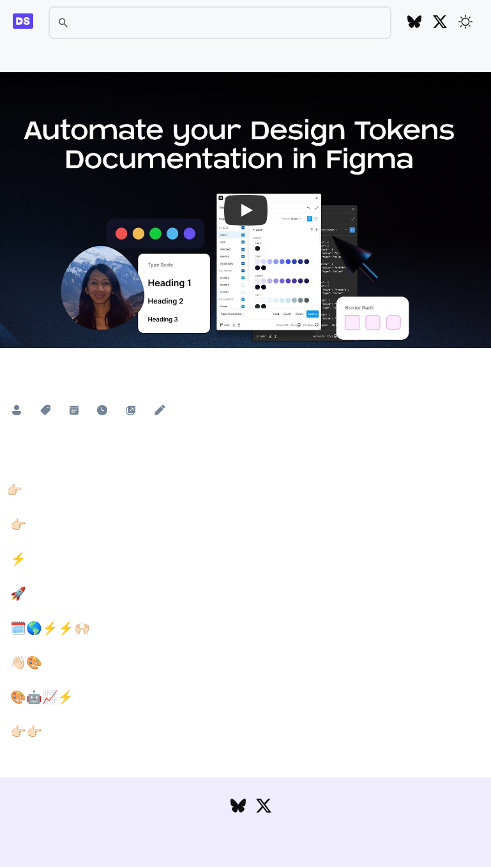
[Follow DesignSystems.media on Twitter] (440, 22)
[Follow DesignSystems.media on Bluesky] (414, 22)
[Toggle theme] (465, 22)
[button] (245, 210)
